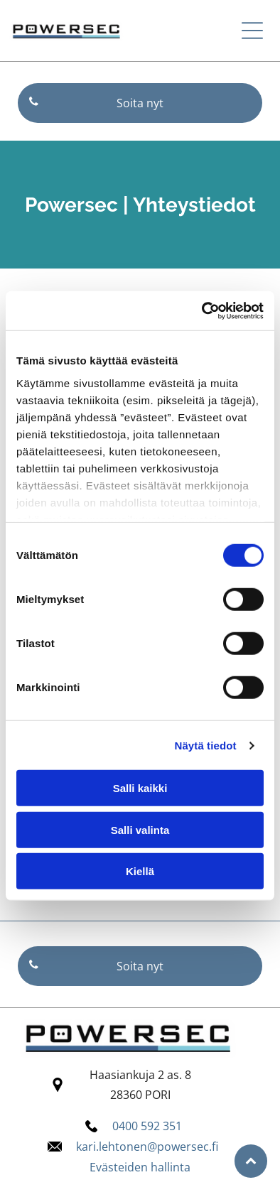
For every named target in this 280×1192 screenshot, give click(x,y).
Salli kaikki (140, 788)
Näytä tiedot (206, 745)
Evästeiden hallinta (140, 1167)
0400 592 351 (147, 1126)
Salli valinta (140, 830)
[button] (252, 30)
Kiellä (140, 871)
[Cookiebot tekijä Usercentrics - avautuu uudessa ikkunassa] (202, 311)
